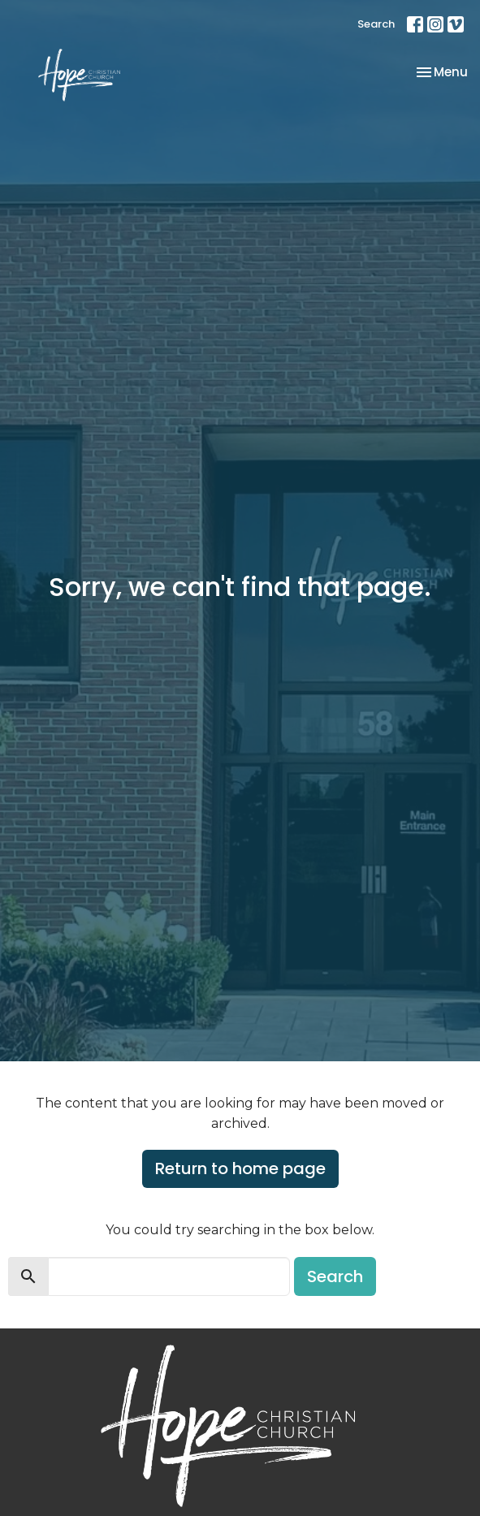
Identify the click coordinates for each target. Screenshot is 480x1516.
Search (376, 24)
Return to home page (240, 1168)
